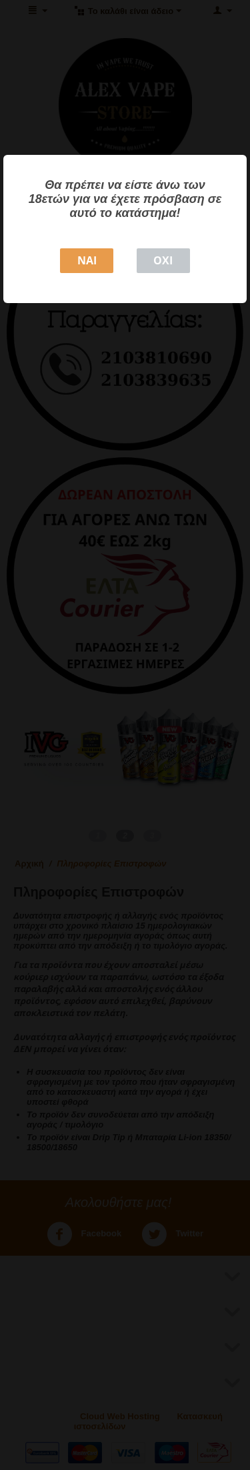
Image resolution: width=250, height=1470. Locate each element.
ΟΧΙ (163, 260)
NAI (87, 260)
